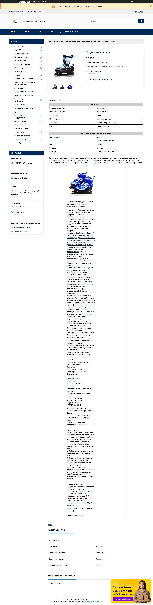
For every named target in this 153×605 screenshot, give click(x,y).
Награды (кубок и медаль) (24, 79)
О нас (39, 32)
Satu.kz (87, 599)
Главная (15, 32)
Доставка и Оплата (69, 32)
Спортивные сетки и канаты (24, 92)
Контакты (51, 32)
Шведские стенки (20, 125)
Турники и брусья (20, 71)
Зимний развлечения (22, 143)
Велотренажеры (20, 105)
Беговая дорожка (21, 128)
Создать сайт (36, 2)
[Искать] (141, 21)
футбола (79, 233)
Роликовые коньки (21, 53)
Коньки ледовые (73, 41)
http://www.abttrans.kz (78, 503)
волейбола (88, 233)
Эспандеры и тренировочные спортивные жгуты (25, 83)
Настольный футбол (22, 136)
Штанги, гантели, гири (22, 57)
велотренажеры (82, 240)
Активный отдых (20, 139)
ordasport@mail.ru (20, 231)
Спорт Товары (17, 46)
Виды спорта (19, 50)
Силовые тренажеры (22, 68)
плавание (78, 235)
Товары (26, 32)
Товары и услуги (59, 41)
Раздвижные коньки (90, 41)
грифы (72, 242)
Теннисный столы (20, 61)
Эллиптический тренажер (23, 108)
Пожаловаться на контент (93, 602)
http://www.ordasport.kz (22, 227)
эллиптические (80, 245)
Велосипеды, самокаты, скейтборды (23, 100)
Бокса (72, 233)
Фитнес (17, 75)
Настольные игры (20, 88)
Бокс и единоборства (22, 64)
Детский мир (19, 132)
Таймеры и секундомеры (23, 95)
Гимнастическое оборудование (20, 117)
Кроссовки (18, 112)
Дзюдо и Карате (80, 238)
